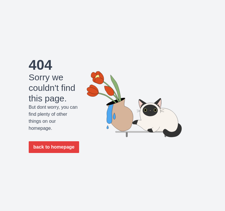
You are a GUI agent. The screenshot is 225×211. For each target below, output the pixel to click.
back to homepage (53, 146)
